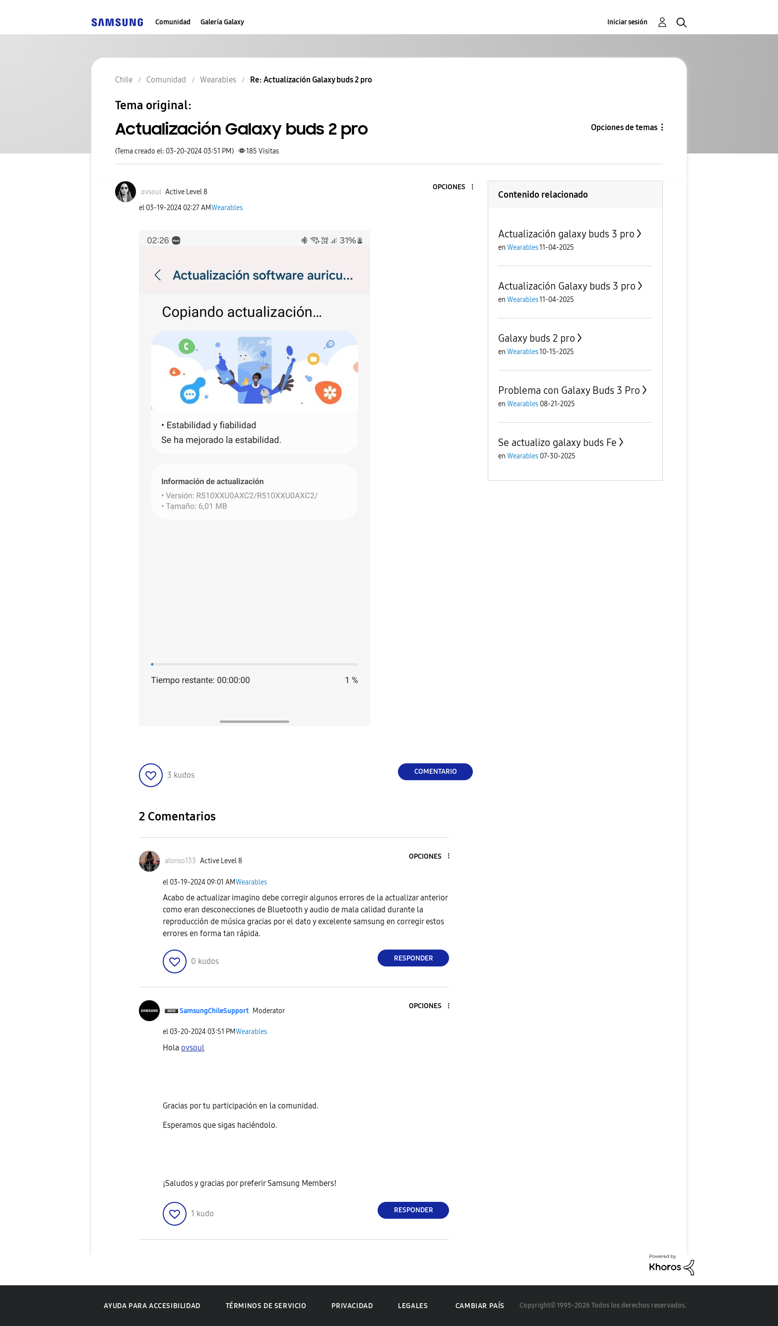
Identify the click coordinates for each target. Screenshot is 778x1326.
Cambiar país (480, 1306)
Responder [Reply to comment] (413, 958)
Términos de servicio (266, 1306)
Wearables (227, 208)
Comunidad (173, 22)
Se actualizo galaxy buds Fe (557, 442)
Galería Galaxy (222, 22)
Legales (413, 1306)
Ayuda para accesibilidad (152, 1306)
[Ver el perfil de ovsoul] (151, 192)
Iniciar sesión (627, 22)
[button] (456, 187)
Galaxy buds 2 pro (536, 338)
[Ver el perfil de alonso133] (180, 861)
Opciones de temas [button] (624, 127)
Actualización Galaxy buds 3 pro (567, 286)
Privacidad (352, 1306)
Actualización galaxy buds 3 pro (566, 234)
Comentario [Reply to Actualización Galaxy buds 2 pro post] (435, 771)
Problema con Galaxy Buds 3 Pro (569, 390)
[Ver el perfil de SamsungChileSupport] (214, 1011)
